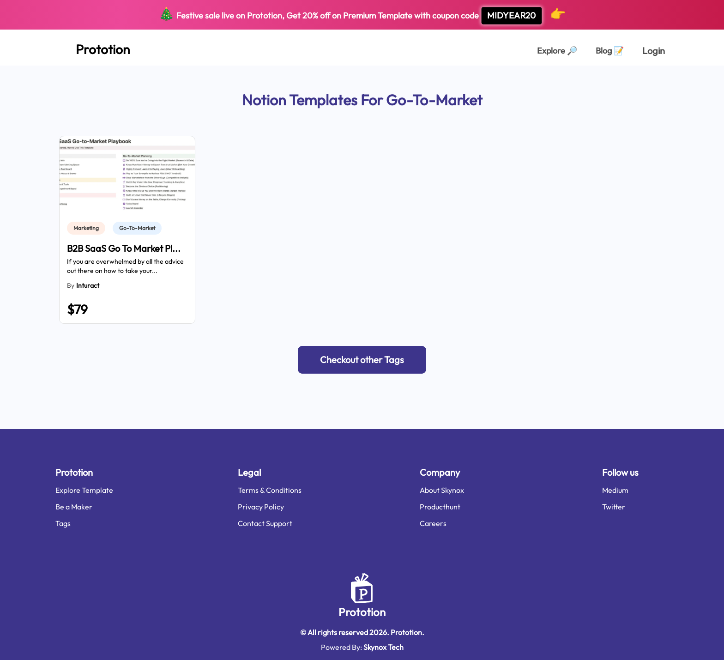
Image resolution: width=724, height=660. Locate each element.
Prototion (362, 612)
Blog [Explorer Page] (610, 50)
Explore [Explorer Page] (557, 50)
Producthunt (440, 506)
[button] (362, 360)
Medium (615, 490)
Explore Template (84, 490)
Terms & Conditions (270, 490)
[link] (88, 228)
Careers (433, 523)
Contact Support (265, 523)
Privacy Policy (261, 506)
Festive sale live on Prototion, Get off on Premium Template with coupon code (362, 15)
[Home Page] (92, 47)
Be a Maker (73, 506)
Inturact (87, 285)
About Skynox (442, 490)
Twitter (613, 506)
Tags (63, 523)
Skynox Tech (383, 647)
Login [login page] (653, 50)
